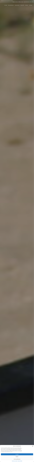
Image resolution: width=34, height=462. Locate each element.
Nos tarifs (22, 5)
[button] (32, 446)
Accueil (5, 5)
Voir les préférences (17, 459)
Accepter (17, 454)
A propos (30, 5)
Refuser (17, 456)
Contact (26, 5)
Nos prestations (11, 5)
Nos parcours (17, 5)
